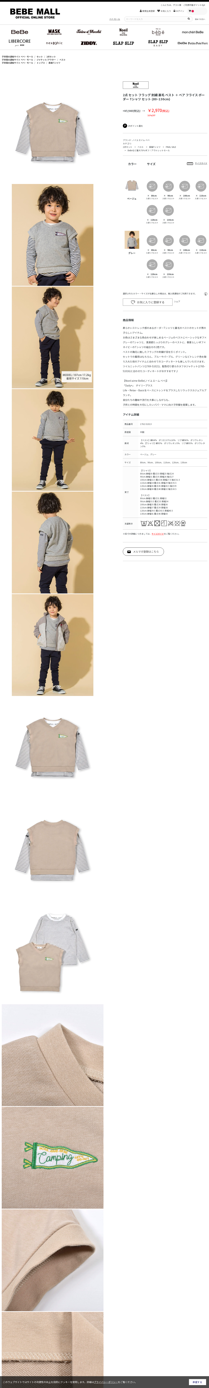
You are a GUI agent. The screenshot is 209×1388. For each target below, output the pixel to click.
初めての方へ (200, 19)
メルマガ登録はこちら (146, 551)
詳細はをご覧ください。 (112, 1382)
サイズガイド (158, 533)
